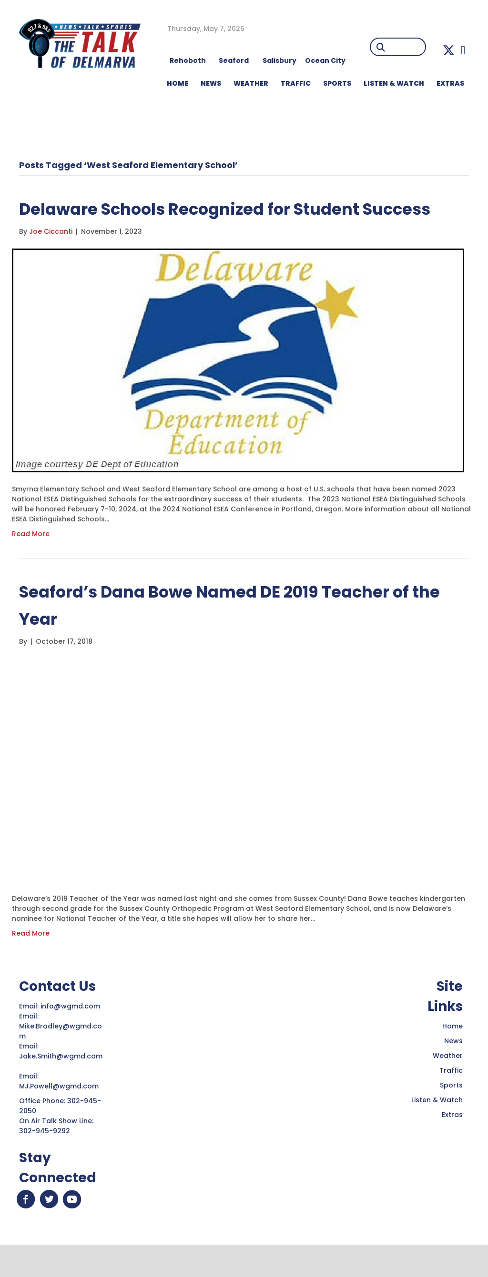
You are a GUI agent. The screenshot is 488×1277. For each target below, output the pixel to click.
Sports (337, 83)
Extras (452, 1142)
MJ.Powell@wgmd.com (60, 1113)
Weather (448, 1082)
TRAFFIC (296, 83)
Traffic (451, 1097)
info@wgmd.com (71, 1033)
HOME (177, 83)
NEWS (211, 83)
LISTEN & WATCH (394, 83)
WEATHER (251, 83)
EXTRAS (450, 83)
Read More (31, 561)
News (453, 1068)
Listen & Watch (437, 1127)
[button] (449, 50)
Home (452, 1053)
